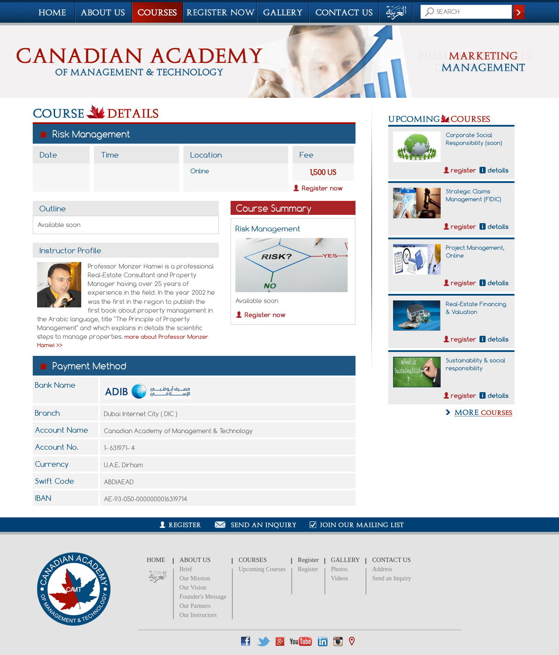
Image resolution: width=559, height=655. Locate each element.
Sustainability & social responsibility (475, 364)
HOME (156, 559)
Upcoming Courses (262, 569)
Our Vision (193, 587)
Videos (339, 578)
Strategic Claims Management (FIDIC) (473, 195)
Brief (185, 569)
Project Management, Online (475, 251)
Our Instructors (198, 615)
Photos (339, 569)
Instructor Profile (70, 250)
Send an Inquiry (391, 578)
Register (308, 569)
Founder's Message (202, 596)
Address (382, 569)
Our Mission (194, 578)
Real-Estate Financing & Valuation (476, 308)
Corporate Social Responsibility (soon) (474, 139)
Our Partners (194, 606)
